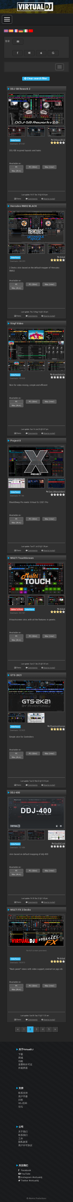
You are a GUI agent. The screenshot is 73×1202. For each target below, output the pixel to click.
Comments (33, 199)
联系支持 (23, 1093)
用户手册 (23, 1096)
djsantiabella (59, 374)
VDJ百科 (22, 1103)
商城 (20, 1057)
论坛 (20, 1106)
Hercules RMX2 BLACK (23, 206)
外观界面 (23, 1068)
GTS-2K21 (16, 675)
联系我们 (23, 1135)
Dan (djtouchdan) (57, 491)
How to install (49, 199)
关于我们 (23, 1131)
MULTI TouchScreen (21, 558)
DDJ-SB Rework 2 (20, 89)
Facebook (24, 1170)
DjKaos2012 (59, 140)
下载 (20, 1054)
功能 (20, 1061)
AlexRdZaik (59, 843)
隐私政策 (23, 1142)
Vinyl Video (16, 323)
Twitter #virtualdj (28, 1180)
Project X (15, 440)
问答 (20, 1100)
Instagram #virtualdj (30, 1177)
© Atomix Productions (36, 1198)
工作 (20, 1138)
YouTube (24, 1173)
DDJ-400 (15, 792)
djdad (62, 257)
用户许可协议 (25, 1145)
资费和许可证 (25, 1064)
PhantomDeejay (57, 726)
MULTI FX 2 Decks (20, 909)
